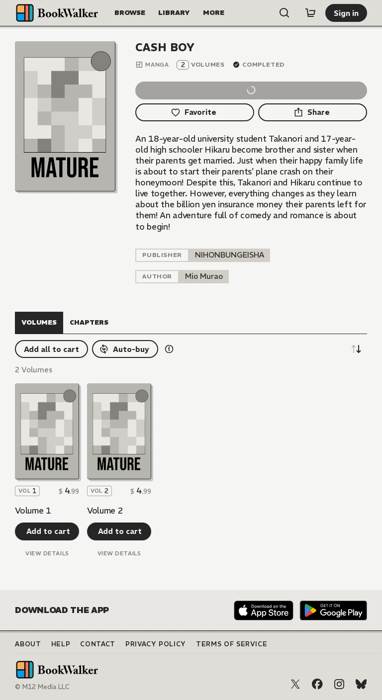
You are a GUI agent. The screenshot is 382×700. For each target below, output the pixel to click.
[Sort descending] (356, 349)
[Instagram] (339, 684)
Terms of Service (231, 644)
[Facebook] (317, 684)
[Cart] (310, 13)
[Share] (312, 112)
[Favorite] (194, 112)
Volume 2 (105, 510)
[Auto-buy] (125, 349)
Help (61, 644)
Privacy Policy (155, 644)
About (28, 644)
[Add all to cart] (51, 349)
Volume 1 (33, 510)
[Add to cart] (47, 531)
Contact (97, 644)
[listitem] (229, 255)
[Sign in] (346, 13)
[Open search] (284, 13)
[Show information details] (169, 349)
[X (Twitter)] (295, 684)
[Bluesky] (361, 684)
